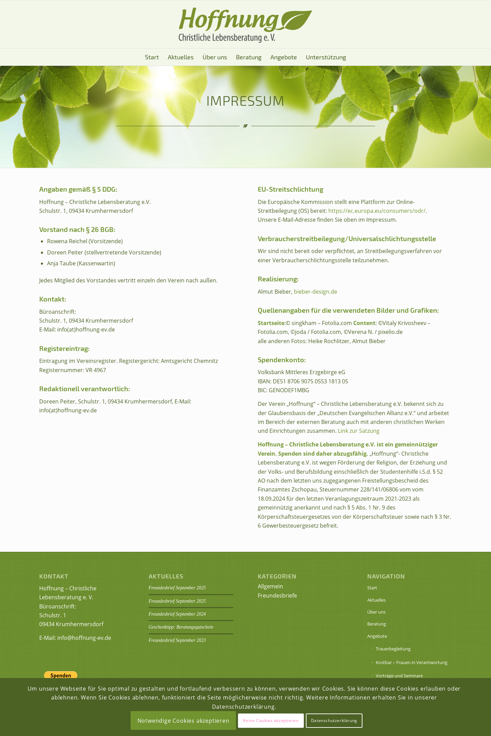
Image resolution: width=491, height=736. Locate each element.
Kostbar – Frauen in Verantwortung (411, 662)
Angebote (377, 636)
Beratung (376, 624)
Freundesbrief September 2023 (177, 640)
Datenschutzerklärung (334, 720)
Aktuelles (376, 600)
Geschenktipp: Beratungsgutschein (181, 627)
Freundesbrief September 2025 (177, 587)
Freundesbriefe (277, 595)
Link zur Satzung (359, 431)
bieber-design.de (315, 291)
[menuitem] (151, 56)
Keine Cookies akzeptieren (270, 720)
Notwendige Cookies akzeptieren (183, 720)
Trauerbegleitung (393, 649)
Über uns (376, 612)
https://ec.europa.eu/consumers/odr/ (377, 211)
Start (372, 588)
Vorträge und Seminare (399, 676)
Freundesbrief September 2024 (177, 614)
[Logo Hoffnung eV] (245, 24)
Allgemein (270, 586)
